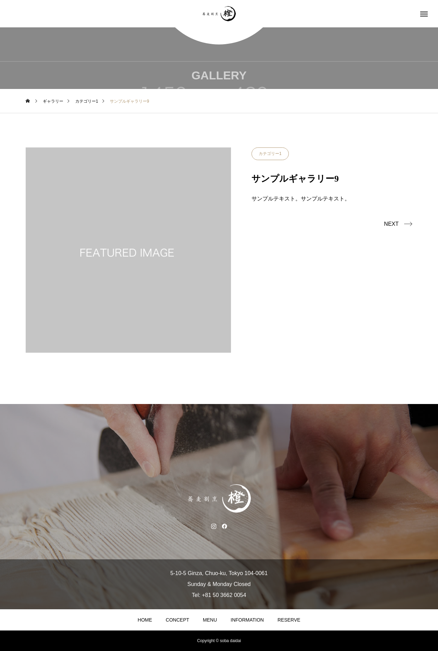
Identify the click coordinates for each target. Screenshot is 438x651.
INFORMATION (247, 620)
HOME (145, 620)
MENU (210, 620)
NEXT (391, 224)
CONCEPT (177, 620)
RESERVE (289, 620)
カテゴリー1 (270, 153)
